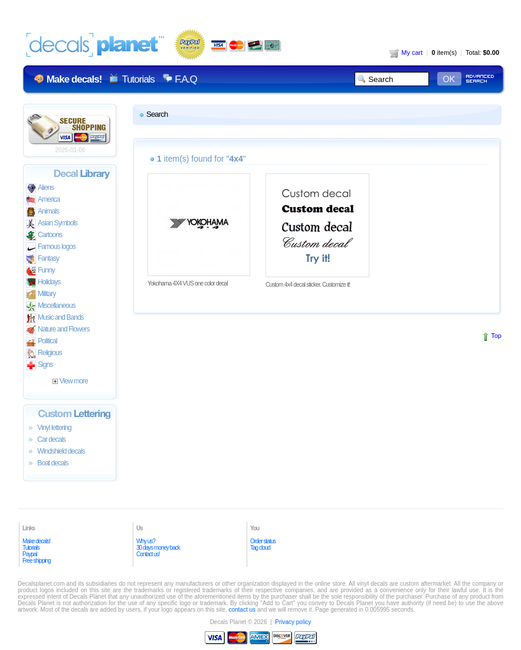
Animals (42, 212)
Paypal (29, 554)
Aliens (40, 188)
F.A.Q (185, 79)
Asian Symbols (51, 224)
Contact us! (148, 554)
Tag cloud (260, 547)
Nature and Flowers (57, 330)
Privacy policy (293, 622)
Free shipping (36, 560)
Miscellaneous (51, 306)
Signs (39, 365)
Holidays (43, 283)
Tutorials (138, 79)
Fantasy (42, 259)
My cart (405, 52)
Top (496, 335)
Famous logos (51, 247)
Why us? (145, 541)
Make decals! (36, 541)
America (43, 200)
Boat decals (47, 463)
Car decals (45, 440)
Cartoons (44, 236)
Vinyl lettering (48, 428)
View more (70, 381)
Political (41, 342)
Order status (263, 541)
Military (40, 295)
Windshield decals (55, 452)
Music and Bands (55, 318)
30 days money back (158, 547)
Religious (44, 354)
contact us (241, 609)
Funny (40, 271)
